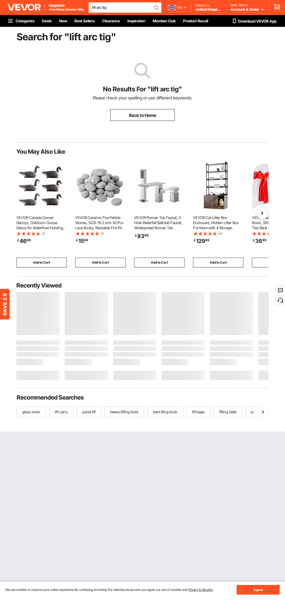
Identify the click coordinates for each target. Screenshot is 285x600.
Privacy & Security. (200, 590)
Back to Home (142, 115)
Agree (258, 590)
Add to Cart (41, 262)
